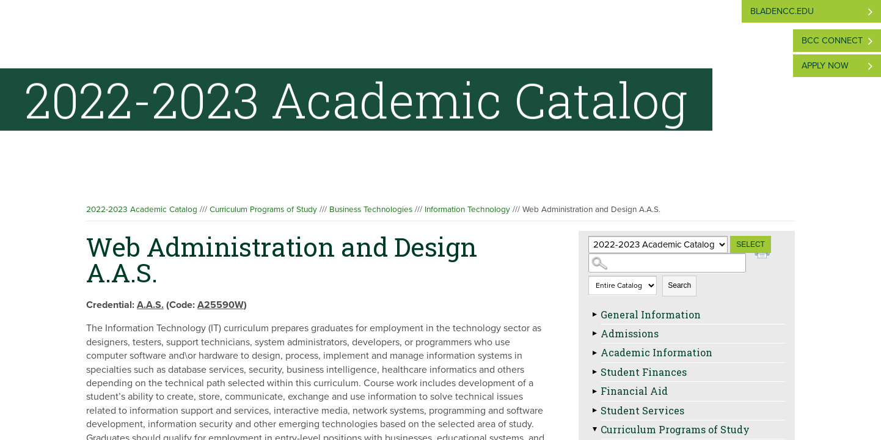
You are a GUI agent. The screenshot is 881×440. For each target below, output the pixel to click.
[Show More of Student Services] (594, 411)
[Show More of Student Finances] (594, 372)
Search (679, 285)
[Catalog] (658, 244)
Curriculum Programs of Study (263, 210)
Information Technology (467, 210)
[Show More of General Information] (594, 315)
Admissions (630, 333)
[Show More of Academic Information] (594, 352)
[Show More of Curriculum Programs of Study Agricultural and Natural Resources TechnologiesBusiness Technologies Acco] (594, 430)
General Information (651, 314)
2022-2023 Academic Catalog (141, 210)
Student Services (642, 410)
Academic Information (656, 352)
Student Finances (644, 371)
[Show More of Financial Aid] (594, 391)
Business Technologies (370, 210)
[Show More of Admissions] (594, 334)
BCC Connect (832, 40)
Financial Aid (634, 390)
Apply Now (825, 66)
